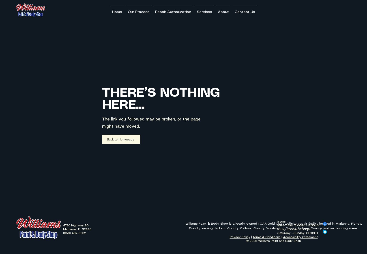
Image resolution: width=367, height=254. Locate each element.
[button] (204, 10)
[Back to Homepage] (121, 139)
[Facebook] (324, 223)
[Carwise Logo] (324, 231)
